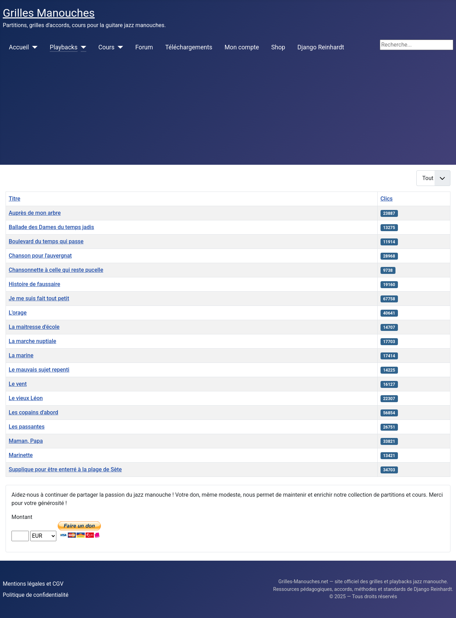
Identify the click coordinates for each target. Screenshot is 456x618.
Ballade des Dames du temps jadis (51, 227)
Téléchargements (188, 47)
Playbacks (64, 47)
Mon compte (242, 47)
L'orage (17, 312)
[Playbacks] (82, 47)
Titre (14, 198)
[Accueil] (33, 47)
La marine (21, 355)
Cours (106, 47)
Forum (144, 47)
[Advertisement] (228, 112)
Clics (387, 198)
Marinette (21, 455)
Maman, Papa (26, 441)
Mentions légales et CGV (33, 583)
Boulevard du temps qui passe (46, 241)
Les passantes (27, 426)
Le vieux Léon (26, 398)
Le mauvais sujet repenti (39, 369)
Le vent (18, 384)
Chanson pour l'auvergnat (40, 255)
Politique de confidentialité (36, 595)
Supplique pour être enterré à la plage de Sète (65, 469)
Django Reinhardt (320, 47)
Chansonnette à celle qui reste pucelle (56, 270)
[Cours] (118, 47)
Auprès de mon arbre (35, 213)
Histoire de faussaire (34, 284)
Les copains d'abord (33, 412)
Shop (278, 47)
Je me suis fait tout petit (39, 298)
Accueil (19, 47)
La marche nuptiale (32, 341)
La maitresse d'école (34, 327)
